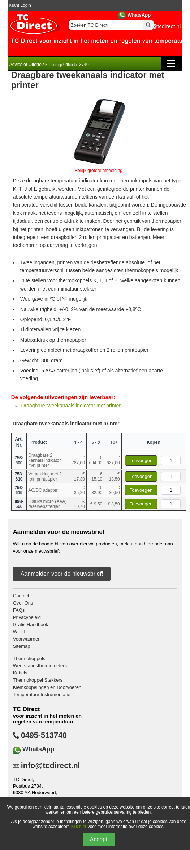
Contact (21, 595)
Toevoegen (141, 460)
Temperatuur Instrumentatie (41, 694)
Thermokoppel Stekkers (37, 680)
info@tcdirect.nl (50, 765)
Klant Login (20, 5)
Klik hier (79, 826)
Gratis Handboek (30, 624)
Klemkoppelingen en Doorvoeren (47, 687)
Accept (99, 839)
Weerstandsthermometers (40, 665)
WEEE (20, 631)
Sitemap (21, 646)
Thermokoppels (29, 658)
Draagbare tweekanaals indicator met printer (70, 405)
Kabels (20, 673)
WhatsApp (139, 15)
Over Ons (23, 603)
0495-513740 (44, 735)
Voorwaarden (27, 639)
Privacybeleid (27, 617)
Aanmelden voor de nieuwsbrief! (62, 574)
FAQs (19, 610)
